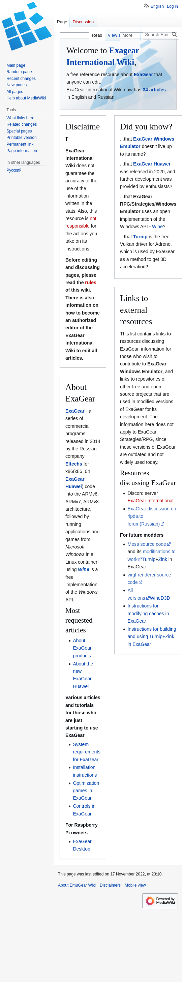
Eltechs (73, 464)
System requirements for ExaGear (86, 752)
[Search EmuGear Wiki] (161, 34)
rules (90, 282)
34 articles (154, 89)
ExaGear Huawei (151, 164)
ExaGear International (150, 500)
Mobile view (135, 885)
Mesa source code (146, 544)
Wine (83, 569)
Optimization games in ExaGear (86, 790)
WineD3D (160, 598)
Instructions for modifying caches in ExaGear (148, 613)
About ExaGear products (82, 648)
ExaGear (143, 74)
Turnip (140, 236)
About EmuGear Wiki (77, 885)
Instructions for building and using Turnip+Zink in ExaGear (151, 636)
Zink (162, 559)
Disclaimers (110, 885)
